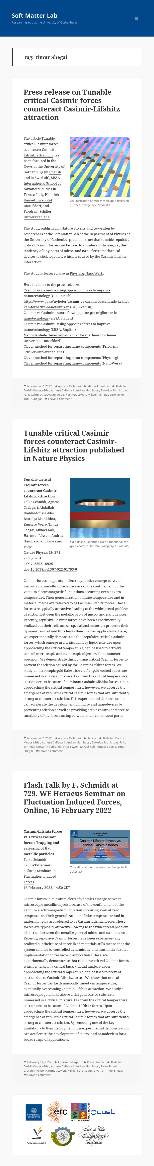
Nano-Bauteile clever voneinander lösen (56, 335)
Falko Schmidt (33, 394)
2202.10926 (43, 563)
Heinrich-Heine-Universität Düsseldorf (42, 200)
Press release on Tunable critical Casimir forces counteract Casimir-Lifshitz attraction (72, 104)
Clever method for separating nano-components (62, 346)
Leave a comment (60, 399)
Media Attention (98, 386)
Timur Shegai (33, 399)
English (55, 172)
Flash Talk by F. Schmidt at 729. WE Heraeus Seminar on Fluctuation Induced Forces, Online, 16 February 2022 (74, 797)
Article (91, 738)
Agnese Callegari (69, 386)
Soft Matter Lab (34, 15)
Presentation (95, 1062)
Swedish (41, 177)
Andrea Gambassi (87, 390)
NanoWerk (94, 273)
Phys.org (77, 273)
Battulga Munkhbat (114, 390)
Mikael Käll (95, 394)
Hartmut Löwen (76, 394)
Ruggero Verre (114, 394)
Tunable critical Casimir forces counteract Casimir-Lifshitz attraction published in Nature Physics (74, 445)
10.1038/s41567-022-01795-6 (53, 569)
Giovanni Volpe (54, 394)
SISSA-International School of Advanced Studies (42, 183)
